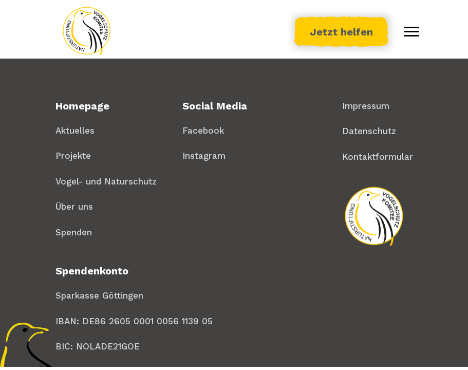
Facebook (203, 130)
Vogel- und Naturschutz (106, 181)
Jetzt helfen (341, 32)
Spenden (73, 232)
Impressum (365, 106)
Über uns (74, 206)
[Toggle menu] (411, 32)
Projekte (73, 156)
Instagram (204, 156)
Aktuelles (75, 130)
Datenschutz (369, 131)
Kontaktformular (377, 157)
